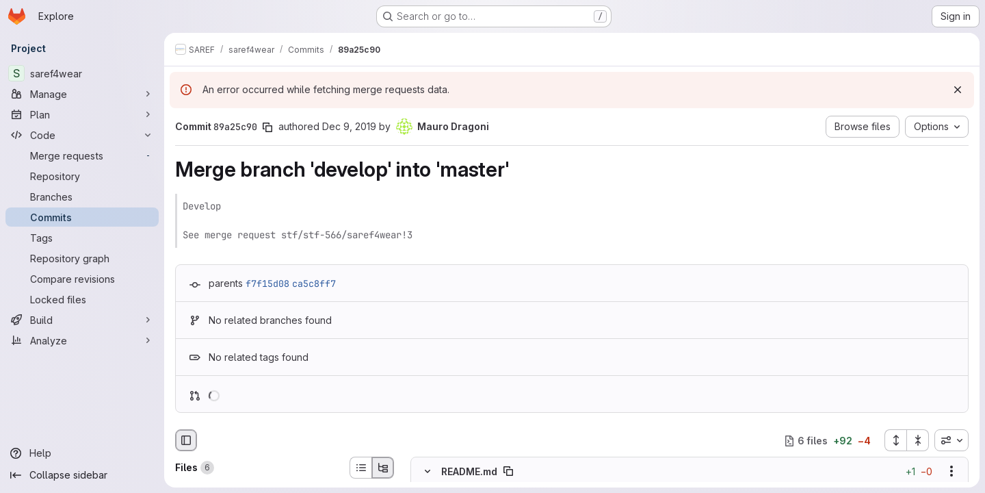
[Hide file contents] (427, 472)
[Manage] (82, 93)
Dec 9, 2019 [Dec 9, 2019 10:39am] (349, 126)
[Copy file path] (508, 472)
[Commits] (82, 217)
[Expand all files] (895, 440)
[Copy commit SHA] (267, 127)
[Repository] (82, 176)
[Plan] (82, 114)
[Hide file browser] (186, 440)
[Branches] (82, 196)
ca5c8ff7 (314, 283)
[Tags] (82, 237)
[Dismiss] (957, 89)
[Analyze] (82, 340)
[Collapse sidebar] (82, 475)
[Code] (82, 134)
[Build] (82, 319)
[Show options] (951, 472)
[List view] (360, 468)
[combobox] (951, 440)
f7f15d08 (267, 283)
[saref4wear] (82, 73)
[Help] (82, 453)
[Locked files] (82, 299)
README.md (469, 471)
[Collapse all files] (918, 440)
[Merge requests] (82, 155)
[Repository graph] (82, 258)
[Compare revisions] (82, 278)
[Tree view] (383, 468)
